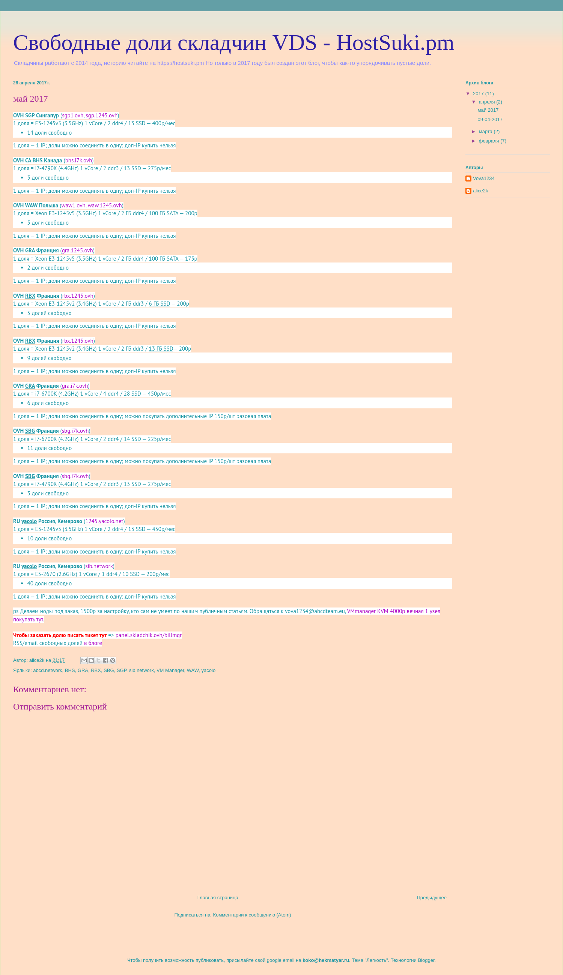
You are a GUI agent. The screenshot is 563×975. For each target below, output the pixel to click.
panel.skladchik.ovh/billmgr (149, 635)
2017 (479, 93)
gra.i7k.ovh (75, 385)
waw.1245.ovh (105, 205)
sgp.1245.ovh (102, 115)
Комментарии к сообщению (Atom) (252, 915)
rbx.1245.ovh (77, 295)
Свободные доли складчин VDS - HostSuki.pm (233, 42)
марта (486, 131)
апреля (488, 102)
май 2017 (487, 110)
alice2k (480, 191)
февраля (490, 141)
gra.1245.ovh (77, 250)
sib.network (99, 566)
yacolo (209, 670)
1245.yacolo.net (104, 521)
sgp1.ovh (72, 115)
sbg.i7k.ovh (75, 430)
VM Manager (170, 670)
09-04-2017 (490, 119)
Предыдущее (432, 897)
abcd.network (47, 670)
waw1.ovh (73, 205)
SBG (109, 670)
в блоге (93, 642)
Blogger (426, 960)
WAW (193, 670)
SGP (121, 670)
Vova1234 (484, 178)
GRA (83, 670)
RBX (96, 670)
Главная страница (217, 897)
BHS (70, 670)
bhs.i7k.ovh (78, 160)
